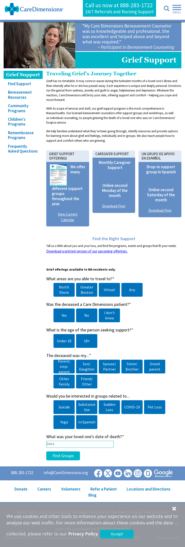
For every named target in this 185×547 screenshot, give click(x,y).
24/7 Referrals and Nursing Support (119, 11)
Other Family (64, 381)
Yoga (64, 422)
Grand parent (154, 366)
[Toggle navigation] (175, 10)
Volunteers (70, 489)
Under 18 (64, 340)
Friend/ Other (87, 381)
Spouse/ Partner (109, 366)
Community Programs (18, 108)
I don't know (109, 315)
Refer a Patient (103, 489)
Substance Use (86, 407)
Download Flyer (114, 206)
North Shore (64, 290)
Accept (117, 534)
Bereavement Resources (20, 95)
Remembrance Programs (21, 135)
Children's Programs (17, 122)
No (86, 315)
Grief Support (23, 74)
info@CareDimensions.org (66, 472)
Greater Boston (86, 290)
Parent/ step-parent (64, 366)
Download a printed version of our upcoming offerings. (87, 251)
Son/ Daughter (87, 366)
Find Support (19, 83)
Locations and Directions (149, 489)
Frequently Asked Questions (23, 149)
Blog (92, 495)
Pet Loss (155, 407)
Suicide (64, 407)
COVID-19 (132, 407)
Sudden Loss (109, 407)
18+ (87, 340)
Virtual (109, 289)
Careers (44, 489)
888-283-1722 (136, 5)
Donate (20, 489)
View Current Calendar (68, 217)
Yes (64, 315)
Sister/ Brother (132, 366)
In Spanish (86, 422)
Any (132, 289)
